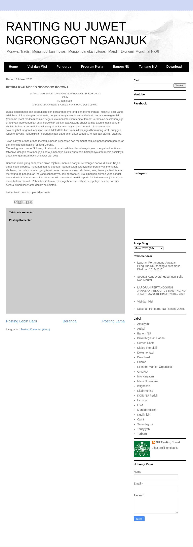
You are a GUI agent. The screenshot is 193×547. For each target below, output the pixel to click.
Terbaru (142, 433)
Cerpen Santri (146, 343)
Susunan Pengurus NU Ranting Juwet (161, 308)
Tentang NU (148, 66)
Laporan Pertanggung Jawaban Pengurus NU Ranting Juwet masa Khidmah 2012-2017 (159, 266)
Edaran (141, 362)
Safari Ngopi (145, 424)
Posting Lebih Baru (21, 321)
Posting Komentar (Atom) (35, 329)
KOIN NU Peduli (147, 395)
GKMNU (142, 371)
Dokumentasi (145, 352)
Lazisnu (142, 400)
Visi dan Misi (37, 66)
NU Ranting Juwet (168, 442)
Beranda (70, 321)
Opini (140, 419)
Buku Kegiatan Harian (151, 338)
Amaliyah (143, 323)
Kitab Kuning (145, 390)
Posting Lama (113, 321)
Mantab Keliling (147, 409)
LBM (140, 405)
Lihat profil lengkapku (165, 447)
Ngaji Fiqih (144, 414)
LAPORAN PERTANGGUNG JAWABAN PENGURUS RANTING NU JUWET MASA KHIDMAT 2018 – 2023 (161, 291)
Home (13, 66)
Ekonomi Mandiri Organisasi (154, 366)
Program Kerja (92, 66)
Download (174, 66)
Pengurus (63, 66)
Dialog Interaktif (147, 347)
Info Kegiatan (145, 376)
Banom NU (121, 66)
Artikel (141, 328)
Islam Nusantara (147, 381)
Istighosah (143, 386)
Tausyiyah (143, 429)
